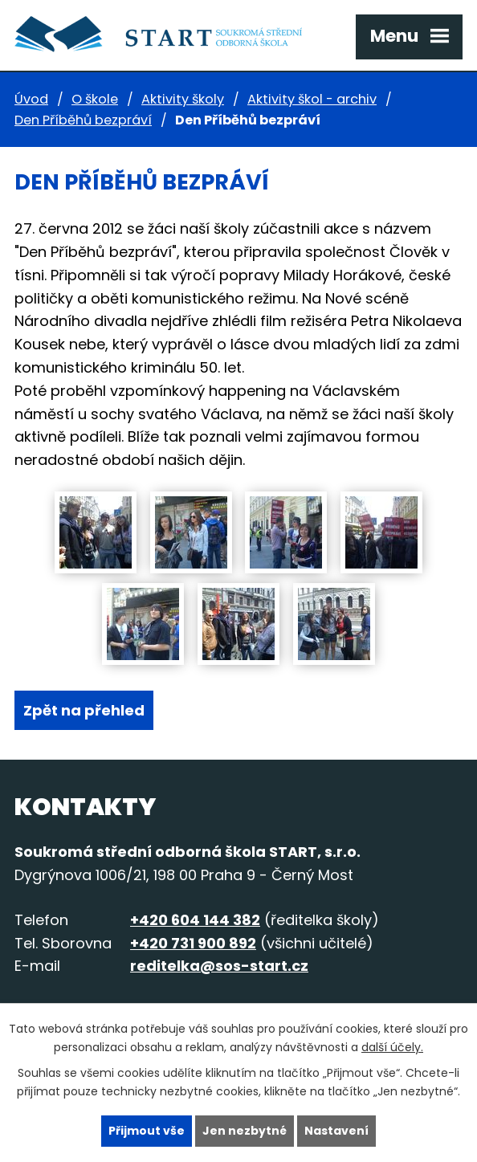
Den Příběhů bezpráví (83, 120)
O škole (94, 99)
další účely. (392, 1047)
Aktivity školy (182, 99)
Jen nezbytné (244, 1131)
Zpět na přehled (84, 710)
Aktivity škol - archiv (312, 99)
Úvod (31, 99)
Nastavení (336, 1131)
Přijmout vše (146, 1131)
